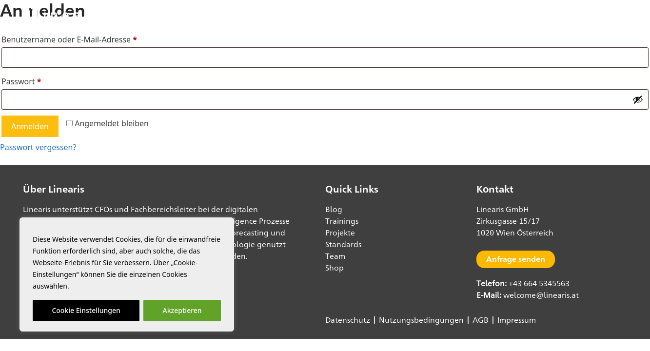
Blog (425, 14)
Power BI (474, 14)
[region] (127, 274)
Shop (582, 14)
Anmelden (30, 126)
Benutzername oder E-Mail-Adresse (90, 38)
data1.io (534, 14)
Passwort (42, 80)
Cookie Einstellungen (86, 310)
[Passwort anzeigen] (637, 99)
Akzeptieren (182, 310)
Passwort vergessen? (38, 147)
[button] (615, 14)
